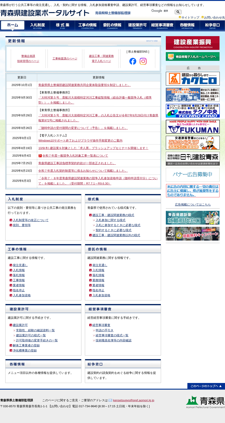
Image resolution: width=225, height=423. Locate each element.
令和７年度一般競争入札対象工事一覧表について (75, 155)
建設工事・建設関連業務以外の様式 (116, 235)
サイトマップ (190, 17)
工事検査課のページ (65, 58)
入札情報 (19, 270)
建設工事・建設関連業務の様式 (113, 215)
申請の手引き (105, 330)
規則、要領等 (22, 225)
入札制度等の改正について (31, 220)
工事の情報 (87, 25)
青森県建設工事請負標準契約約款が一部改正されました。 (77, 163)
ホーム (12, 25)
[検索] (161, 11)
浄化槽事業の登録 (25, 350)
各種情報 (187, 25)
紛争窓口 (212, 25)
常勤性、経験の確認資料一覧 (35, 330)
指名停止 (19, 290)
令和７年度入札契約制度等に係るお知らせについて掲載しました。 (83, 170)
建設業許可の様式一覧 (31, 335)
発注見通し (20, 265)
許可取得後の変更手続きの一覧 (37, 340)
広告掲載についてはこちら (193, 204)
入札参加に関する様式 (110, 220)
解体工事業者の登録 (26, 345)
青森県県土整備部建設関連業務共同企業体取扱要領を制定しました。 (84, 85)
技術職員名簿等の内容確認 (113, 340)
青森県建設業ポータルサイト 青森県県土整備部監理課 (65, 12)
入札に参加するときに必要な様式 (118, 225)
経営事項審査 (162, 25)
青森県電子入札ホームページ (193, 56)
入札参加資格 (22, 295)
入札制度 (37, 25)
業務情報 (98, 280)
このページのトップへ (206, 386)
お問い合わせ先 (214, 17)
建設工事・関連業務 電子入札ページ (101, 58)
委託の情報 (112, 25)
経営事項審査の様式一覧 (112, 335)
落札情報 (19, 275)
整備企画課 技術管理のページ (28, 58)
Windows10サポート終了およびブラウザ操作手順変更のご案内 (80, 140)
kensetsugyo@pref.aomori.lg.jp (133, 400)
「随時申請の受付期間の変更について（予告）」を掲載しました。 (83, 128)
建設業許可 (137, 25)
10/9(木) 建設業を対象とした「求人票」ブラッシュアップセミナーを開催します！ (93, 148)
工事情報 (19, 280)
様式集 (62, 25)
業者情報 (19, 285)
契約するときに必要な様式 (113, 230)
